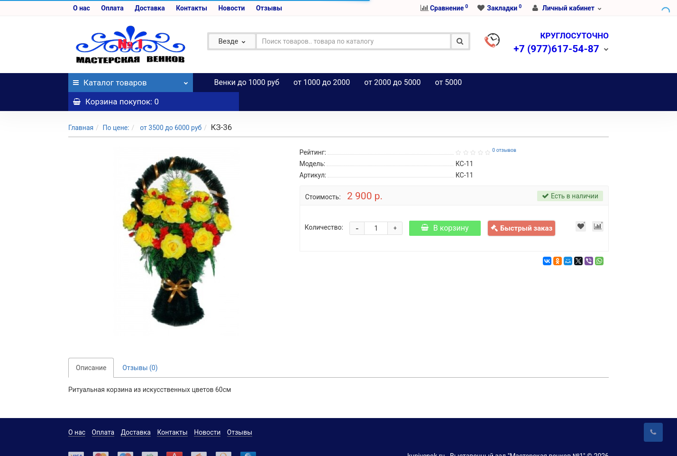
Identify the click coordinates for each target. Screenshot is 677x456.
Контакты (191, 8)
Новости (231, 8)
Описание (91, 349)
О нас (81, 8)
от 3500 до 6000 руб (169, 108)
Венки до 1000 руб (247, 82)
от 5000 (448, 82)
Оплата (112, 8)
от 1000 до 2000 (321, 82)
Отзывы (269, 8)
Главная (80, 108)
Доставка (150, 8)
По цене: (115, 108)
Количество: (324, 208)
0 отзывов (504, 131)
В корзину (445, 209)
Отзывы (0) (139, 349)
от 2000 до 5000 (392, 82)
